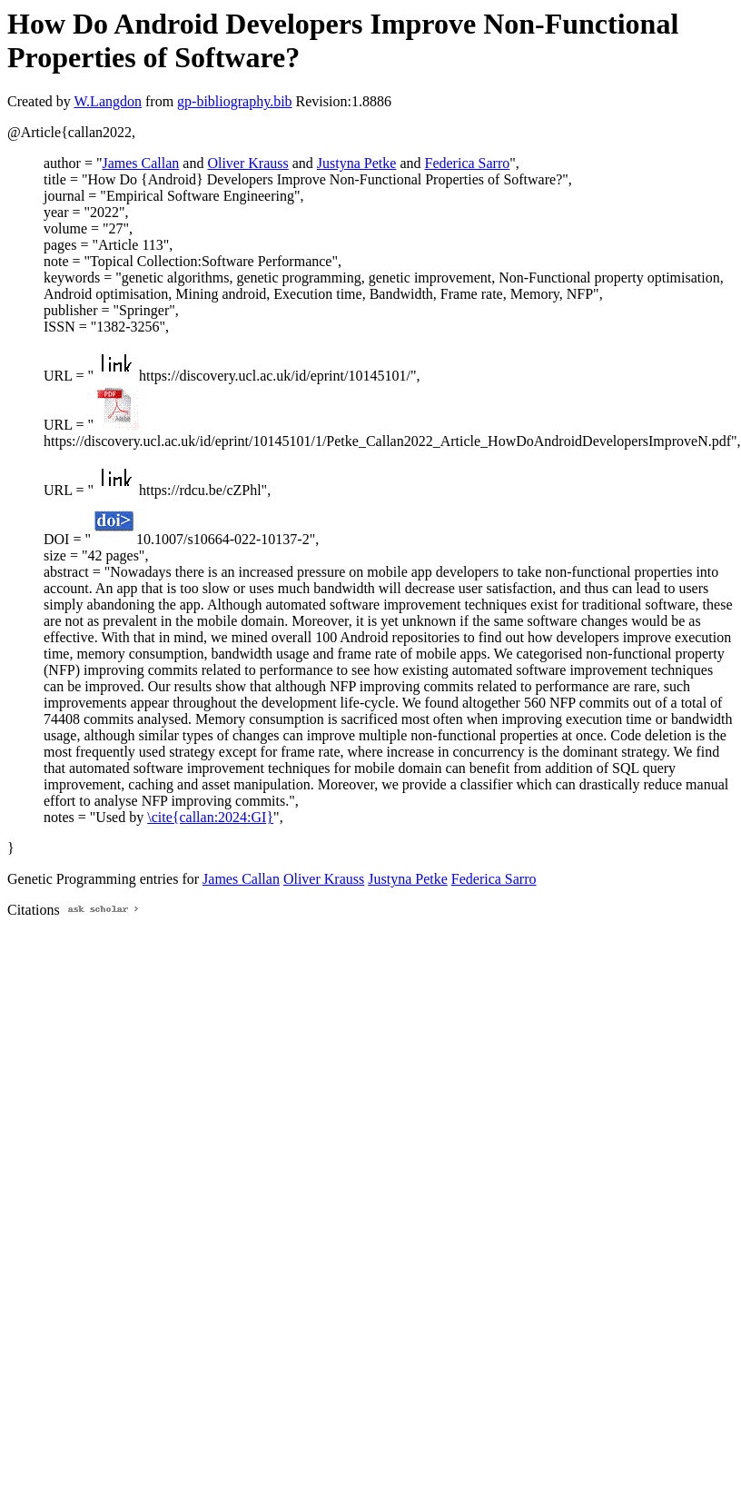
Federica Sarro (467, 163)
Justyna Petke (357, 163)
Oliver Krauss (247, 163)
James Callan (140, 163)
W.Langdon (108, 101)
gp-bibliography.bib (234, 101)
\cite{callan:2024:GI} (210, 817)
